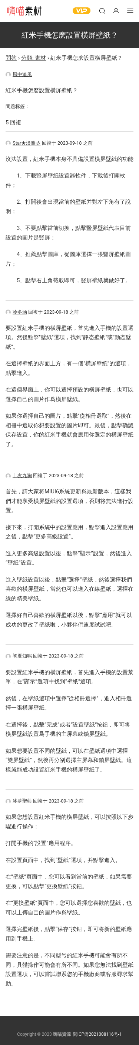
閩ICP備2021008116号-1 (97, 1034)
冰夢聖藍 (19, 801)
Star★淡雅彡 (23, 143)
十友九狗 (19, 475)
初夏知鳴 (19, 656)
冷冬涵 (16, 312)
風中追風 (19, 74)
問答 (11, 58)
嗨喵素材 (24, 11)
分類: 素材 (33, 58)
